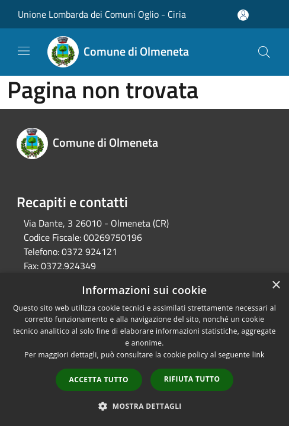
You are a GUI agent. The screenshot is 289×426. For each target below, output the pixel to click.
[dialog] (144, 349)
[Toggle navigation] (24, 51)
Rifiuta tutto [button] (192, 379)
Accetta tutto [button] (99, 380)
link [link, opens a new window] (258, 355)
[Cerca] (264, 52)
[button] (144, 406)
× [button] (275, 285)
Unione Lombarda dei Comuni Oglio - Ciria (102, 14)
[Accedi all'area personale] (243, 15)
